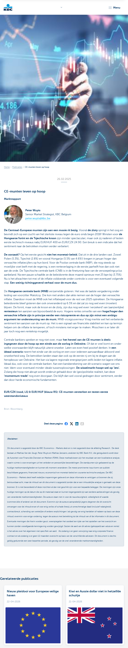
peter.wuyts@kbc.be (37, 218)
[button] (114, 8)
